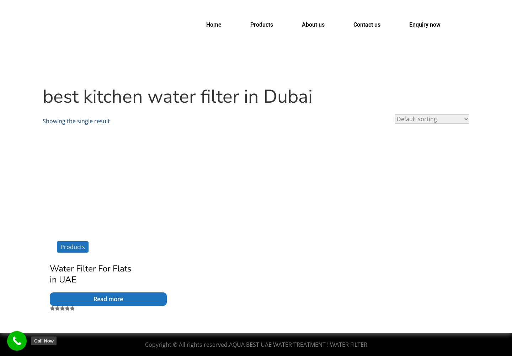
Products (261, 24)
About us (313, 24)
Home (214, 24)
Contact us (366, 24)
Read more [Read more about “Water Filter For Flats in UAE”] (108, 299)
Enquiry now (425, 24)
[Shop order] (432, 119)
